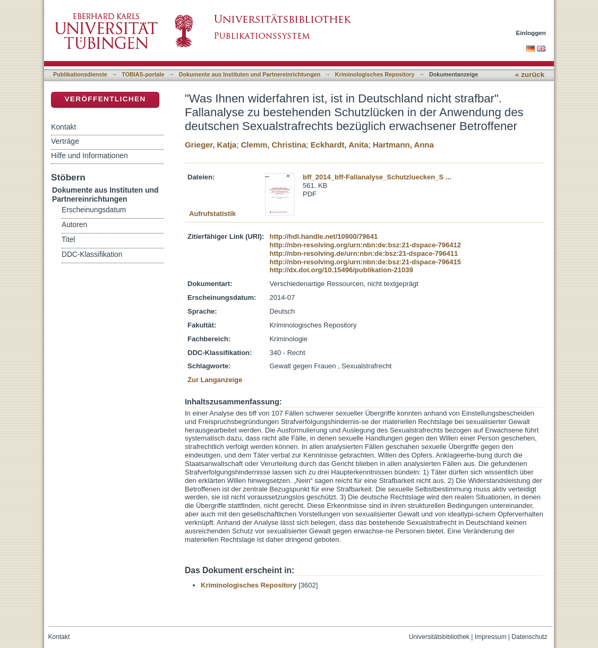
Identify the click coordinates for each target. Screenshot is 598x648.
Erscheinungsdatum (94, 210)
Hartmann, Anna (403, 144)
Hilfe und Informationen (89, 155)
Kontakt (63, 127)
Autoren (74, 225)
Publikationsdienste (80, 74)
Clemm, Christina (273, 144)
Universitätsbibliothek (439, 637)
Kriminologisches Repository (375, 74)
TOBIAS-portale (143, 74)
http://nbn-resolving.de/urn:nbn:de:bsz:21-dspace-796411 (363, 253)
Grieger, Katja (210, 144)
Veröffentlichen (105, 99)
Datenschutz (529, 637)
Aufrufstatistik (212, 214)
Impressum (491, 637)
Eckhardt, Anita (340, 144)
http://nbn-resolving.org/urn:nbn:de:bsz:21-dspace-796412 (364, 245)
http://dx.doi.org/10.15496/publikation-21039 (341, 270)
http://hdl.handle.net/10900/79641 (323, 236)
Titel (68, 240)
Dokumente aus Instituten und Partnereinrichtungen (250, 74)
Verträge (65, 141)
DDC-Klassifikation (92, 254)
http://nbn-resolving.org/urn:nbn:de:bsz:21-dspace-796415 (364, 262)
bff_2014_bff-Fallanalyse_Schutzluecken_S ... (377, 177)
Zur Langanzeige (214, 380)
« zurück (529, 75)
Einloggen (531, 32)
